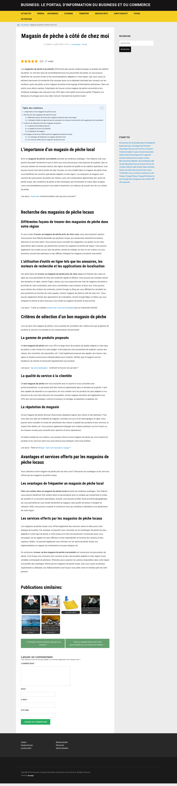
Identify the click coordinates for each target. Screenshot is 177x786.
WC (153, 179)
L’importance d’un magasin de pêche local (41, 112)
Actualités (26, 13)
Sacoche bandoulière (40, 370)
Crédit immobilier (126, 152)
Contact (23, 745)
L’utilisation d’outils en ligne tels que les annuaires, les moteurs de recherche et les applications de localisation (64, 121)
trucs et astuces (135, 173)
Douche (142, 152)
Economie (68, 13)
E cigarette (147, 155)
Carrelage (136, 146)
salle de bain (137, 167)
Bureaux (128, 146)
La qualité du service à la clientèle (40, 131)
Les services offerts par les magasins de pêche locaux (48, 142)
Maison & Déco (101, 13)
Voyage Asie (127, 179)
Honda (121, 158)
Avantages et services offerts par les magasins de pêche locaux (50, 137)
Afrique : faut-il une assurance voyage (54, 450)
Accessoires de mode (127, 143)
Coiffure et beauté (146, 149)
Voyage (137, 13)
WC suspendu (124, 182)
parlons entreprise (62, 750)
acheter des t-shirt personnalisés (60, 310)
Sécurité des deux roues (142, 170)
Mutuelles (129, 164)
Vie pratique (26, 19)
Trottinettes (123, 173)
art (146, 143)
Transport (84, 13)
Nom (24, 692)
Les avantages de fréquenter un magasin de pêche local (48, 139)
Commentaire (28, 666)
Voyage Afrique (131, 176)
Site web (25, 713)
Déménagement (136, 155)
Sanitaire (151, 167)
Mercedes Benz (125, 161)
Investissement (131, 158)
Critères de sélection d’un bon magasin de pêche (44, 126)
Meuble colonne (138, 161)
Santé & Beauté (121, 13)
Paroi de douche (139, 164)
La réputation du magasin (37, 134)
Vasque (122, 176)
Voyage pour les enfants (142, 179)
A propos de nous (27, 748)
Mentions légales (62, 745)
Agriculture (140, 143)
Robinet (129, 167)
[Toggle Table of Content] (104, 108)
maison (147, 158)
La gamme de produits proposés (40, 128)
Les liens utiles (26, 750)
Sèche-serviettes (126, 170)
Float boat (35, 199)
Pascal (85, 44)
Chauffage (123, 149)
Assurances (52, 13)
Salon (145, 167)
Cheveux (131, 149)
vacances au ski (148, 173)
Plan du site (60, 748)
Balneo (122, 146)
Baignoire (151, 143)
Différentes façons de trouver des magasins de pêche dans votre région (54, 117)
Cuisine (136, 152)
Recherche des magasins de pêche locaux (41, 115)
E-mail (24, 702)
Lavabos (140, 158)
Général (40, 13)
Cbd (141, 146)
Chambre (147, 146)
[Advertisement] (137, 94)
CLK (136, 149)
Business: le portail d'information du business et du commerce (85, 5)
